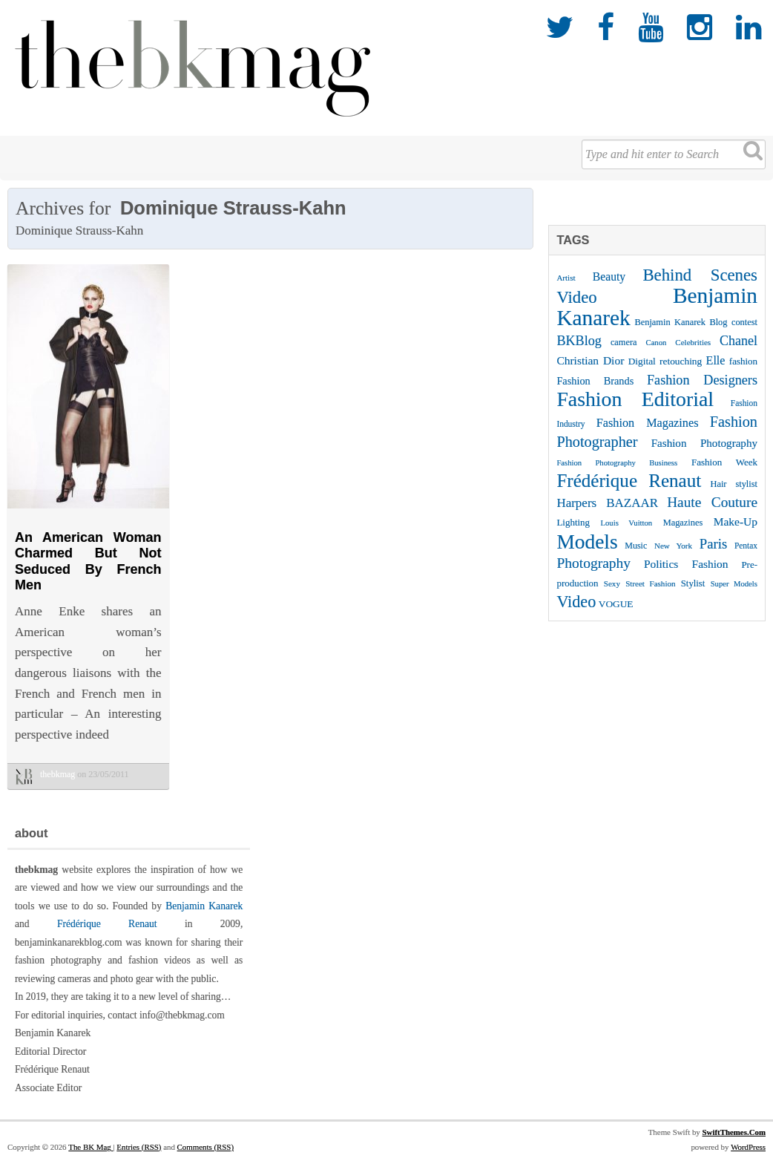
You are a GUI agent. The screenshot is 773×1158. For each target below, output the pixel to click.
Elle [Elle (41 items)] (716, 360)
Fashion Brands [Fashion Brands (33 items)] (595, 381)
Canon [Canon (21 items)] (656, 342)
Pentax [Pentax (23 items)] (745, 545)
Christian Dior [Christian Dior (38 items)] (590, 360)
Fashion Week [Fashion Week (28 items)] (724, 462)
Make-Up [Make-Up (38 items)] (735, 521)
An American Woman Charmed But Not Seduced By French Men (88, 561)
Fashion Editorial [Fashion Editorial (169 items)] (635, 398)
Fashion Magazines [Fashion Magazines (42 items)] (647, 423)
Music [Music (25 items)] (636, 545)
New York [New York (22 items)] (673, 545)
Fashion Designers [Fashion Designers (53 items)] (702, 380)
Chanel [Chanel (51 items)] (738, 340)
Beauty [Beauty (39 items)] (609, 276)
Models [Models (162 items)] (586, 542)
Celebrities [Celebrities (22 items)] (693, 342)
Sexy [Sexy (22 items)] (612, 583)
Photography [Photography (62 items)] (593, 563)
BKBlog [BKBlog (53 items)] (579, 340)
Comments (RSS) (205, 1146)
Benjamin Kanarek (204, 906)
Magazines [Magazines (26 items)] (683, 522)
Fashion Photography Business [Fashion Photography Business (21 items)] (616, 463)
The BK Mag (90, 1146)
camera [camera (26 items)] (624, 342)
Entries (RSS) (138, 1146)
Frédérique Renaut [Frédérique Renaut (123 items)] (628, 481)
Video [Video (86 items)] (576, 601)
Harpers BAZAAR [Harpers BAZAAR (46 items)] (607, 503)
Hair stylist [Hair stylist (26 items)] (733, 484)
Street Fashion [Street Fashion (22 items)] (650, 583)
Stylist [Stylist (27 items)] (693, 583)
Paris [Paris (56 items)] (713, 544)
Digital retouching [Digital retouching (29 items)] (665, 361)
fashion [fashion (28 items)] (743, 361)
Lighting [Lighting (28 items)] (573, 522)
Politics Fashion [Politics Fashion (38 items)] (686, 563)
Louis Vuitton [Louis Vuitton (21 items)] (627, 523)
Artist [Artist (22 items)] (565, 277)
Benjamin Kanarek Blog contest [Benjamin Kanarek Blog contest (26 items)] (695, 322)
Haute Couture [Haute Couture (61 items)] (712, 502)
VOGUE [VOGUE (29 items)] (616, 603)
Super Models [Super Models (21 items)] (734, 584)
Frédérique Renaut (107, 923)
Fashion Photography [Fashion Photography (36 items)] (704, 443)
